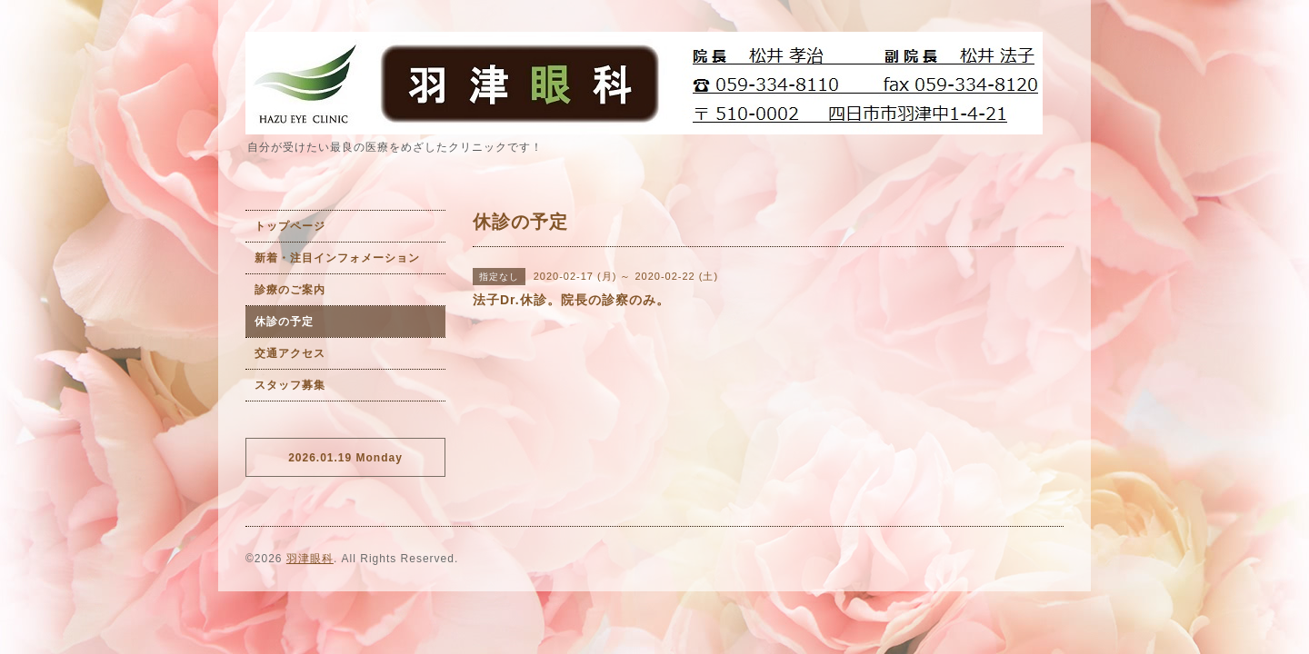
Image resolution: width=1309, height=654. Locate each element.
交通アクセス (290, 353)
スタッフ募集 (290, 385)
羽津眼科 (310, 558)
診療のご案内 (290, 289)
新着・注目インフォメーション (337, 258)
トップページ (290, 226)
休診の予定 (284, 321)
